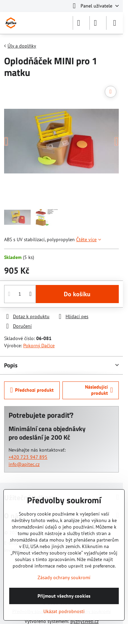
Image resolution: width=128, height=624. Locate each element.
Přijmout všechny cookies (64, 596)
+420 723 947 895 (28, 457)
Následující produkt (99, 390)
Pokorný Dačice (39, 345)
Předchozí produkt (32, 390)
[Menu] (114, 23)
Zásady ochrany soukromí (64, 577)
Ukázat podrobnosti (64, 611)
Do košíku (77, 294)
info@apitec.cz (24, 464)
